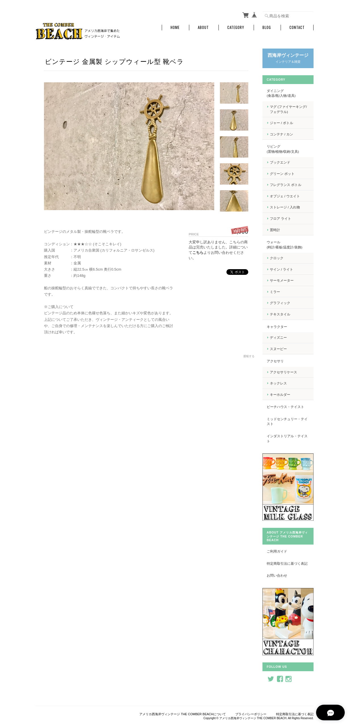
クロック (276, 258)
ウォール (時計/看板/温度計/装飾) (287, 244)
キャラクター (277, 327)
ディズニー (278, 337)
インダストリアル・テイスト (287, 438)
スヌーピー (278, 349)
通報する (249, 356)
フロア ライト (280, 218)
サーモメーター (282, 280)
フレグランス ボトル (285, 185)
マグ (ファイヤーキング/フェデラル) (288, 109)
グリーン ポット (282, 173)
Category (235, 27)
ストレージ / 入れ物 (285, 207)
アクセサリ (275, 361)
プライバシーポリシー (250, 714)
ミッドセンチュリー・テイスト (287, 421)
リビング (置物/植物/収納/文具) (287, 149)
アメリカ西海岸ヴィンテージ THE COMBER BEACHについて (182, 714)
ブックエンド (280, 162)
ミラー (275, 292)
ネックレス (278, 383)
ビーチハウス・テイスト (285, 407)
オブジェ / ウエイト (285, 196)
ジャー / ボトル (281, 123)
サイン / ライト (281, 269)
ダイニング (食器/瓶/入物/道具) (287, 93)
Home (175, 27)
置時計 (275, 230)
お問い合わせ (277, 575)
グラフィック (280, 303)
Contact (297, 27)
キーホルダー (280, 394)
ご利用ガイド (277, 551)
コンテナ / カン (281, 134)
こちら (197, 252)
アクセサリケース (283, 372)
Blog (266, 27)
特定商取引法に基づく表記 (287, 563)
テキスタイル (280, 314)
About (203, 27)
